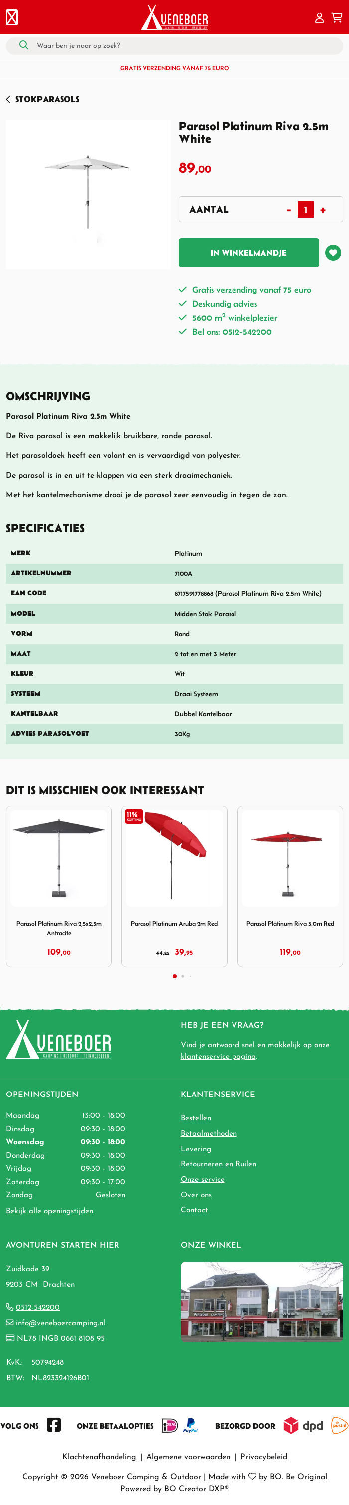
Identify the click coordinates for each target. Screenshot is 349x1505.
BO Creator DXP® (196, 1489)
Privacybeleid (263, 1457)
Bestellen (196, 1118)
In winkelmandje (249, 252)
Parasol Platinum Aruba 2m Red (174, 923)
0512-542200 (38, 1308)
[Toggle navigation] (12, 19)
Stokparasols (47, 99)
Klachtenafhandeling (99, 1457)
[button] (319, 19)
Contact (194, 1210)
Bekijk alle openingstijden (49, 1211)
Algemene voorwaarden (188, 1457)
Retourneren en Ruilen (218, 1164)
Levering (196, 1149)
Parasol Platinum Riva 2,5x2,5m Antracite (59, 928)
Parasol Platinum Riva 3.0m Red (290, 923)
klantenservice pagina (218, 1057)
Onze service (203, 1180)
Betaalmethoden (209, 1134)
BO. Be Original (298, 1477)
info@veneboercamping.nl (60, 1323)
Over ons (196, 1195)
